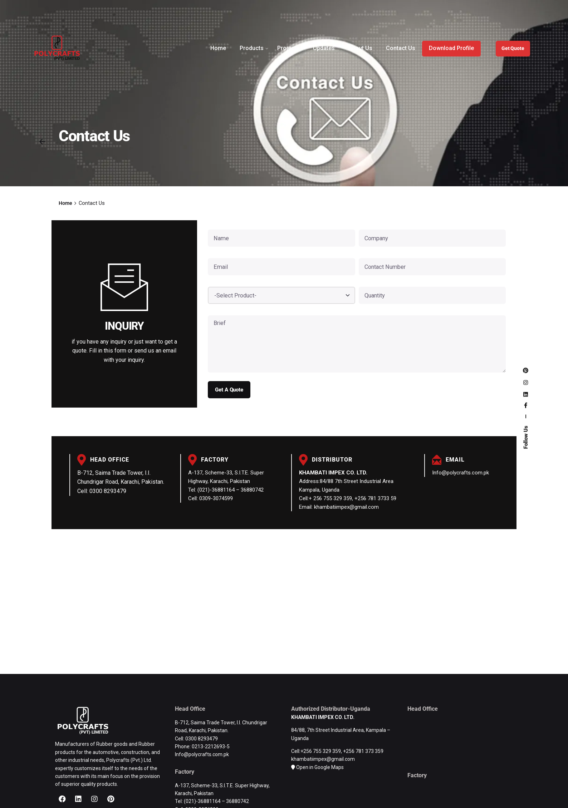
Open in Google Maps (320, 767)
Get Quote (512, 48)
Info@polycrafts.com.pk (460, 472)
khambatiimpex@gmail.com (323, 759)
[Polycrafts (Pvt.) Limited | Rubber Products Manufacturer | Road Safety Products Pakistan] (284, 600)
